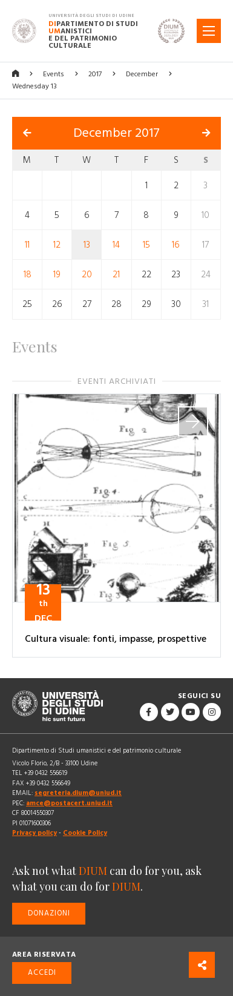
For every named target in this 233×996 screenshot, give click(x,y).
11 (27, 245)
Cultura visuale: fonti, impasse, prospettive (115, 638)
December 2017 (116, 133)
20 (87, 274)
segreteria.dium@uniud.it (78, 792)
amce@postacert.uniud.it (69, 803)
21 (116, 274)
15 (146, 245)
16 (176, 245)
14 (116, 245)
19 (57, 274)
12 (57, 245)
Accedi (42, 973)
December (142, 74)
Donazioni (49, 913)
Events (53, 74)
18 (27, 274)
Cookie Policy (85, 832)
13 (87, 245)
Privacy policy (34, 832)
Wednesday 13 (34, 86)
